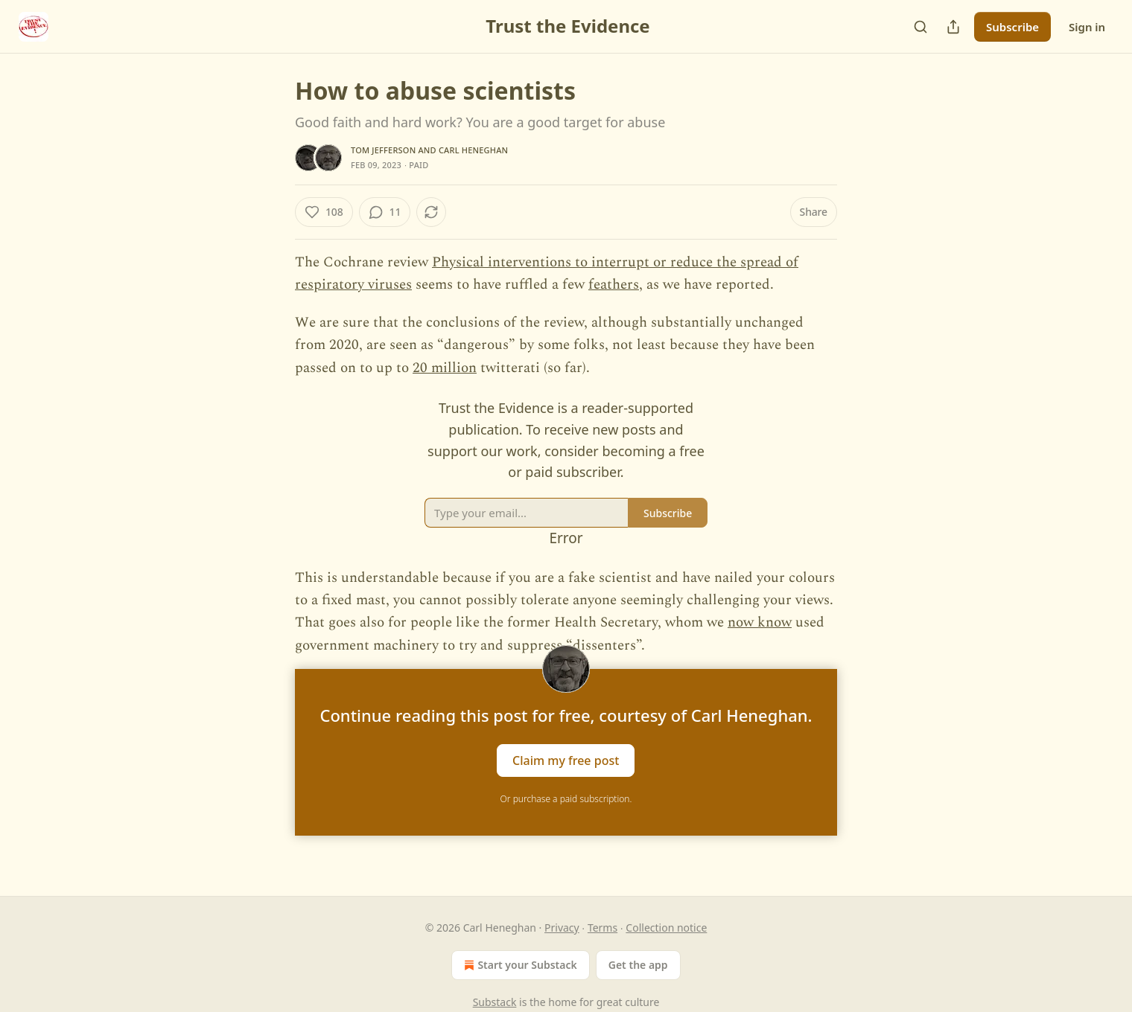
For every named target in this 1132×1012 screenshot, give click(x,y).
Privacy (561, 927)
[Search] (920, 27)
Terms (602, 927)
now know (760, 622)
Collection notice (666, 927)
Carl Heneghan (473, 150)
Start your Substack (518, 965)
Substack (495, 1002)
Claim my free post (565, 760)
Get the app (638, 965)
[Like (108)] (324, 212)
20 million (445, 368)
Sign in (1087, 26)
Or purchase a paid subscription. (566, 798)
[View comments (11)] (385, 212)
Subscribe (1012, 26)
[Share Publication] (953, 27)
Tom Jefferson (383, 150)
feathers (613, 284)
